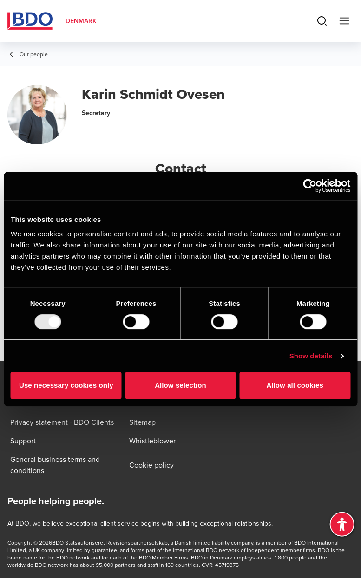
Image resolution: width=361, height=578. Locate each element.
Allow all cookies (294, 385)
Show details (311, 356)
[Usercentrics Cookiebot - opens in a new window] (309, 186)
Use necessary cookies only (66, 385)
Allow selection (180, 385)
